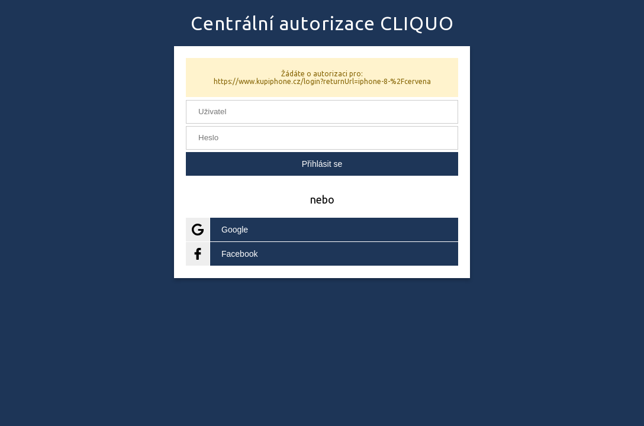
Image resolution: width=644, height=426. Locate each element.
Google (217, 229)
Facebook (221, 254)
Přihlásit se (322, 164)
